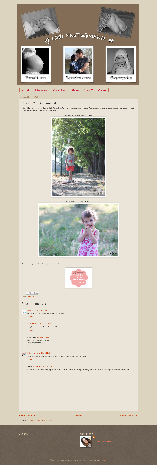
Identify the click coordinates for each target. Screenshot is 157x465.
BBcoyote (31, 353)
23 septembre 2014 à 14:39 (42, 366)
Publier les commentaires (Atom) (40, 420)
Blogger (103, 460)
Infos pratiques (59, 90)
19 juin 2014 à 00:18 (41, 310)
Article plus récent (28, 415)
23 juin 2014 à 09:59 (44, 337)
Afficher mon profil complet (102, 441)
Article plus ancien (129, 415)
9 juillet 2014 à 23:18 (43, 353)
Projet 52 (88, 90)
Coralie (30, 310)
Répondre (30, 317)
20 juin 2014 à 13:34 (44, 324)
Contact (102, 90)
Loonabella (31, 324)
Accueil (26, 90)
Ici (60, 264)
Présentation (41, 90)
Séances (75, 90)
